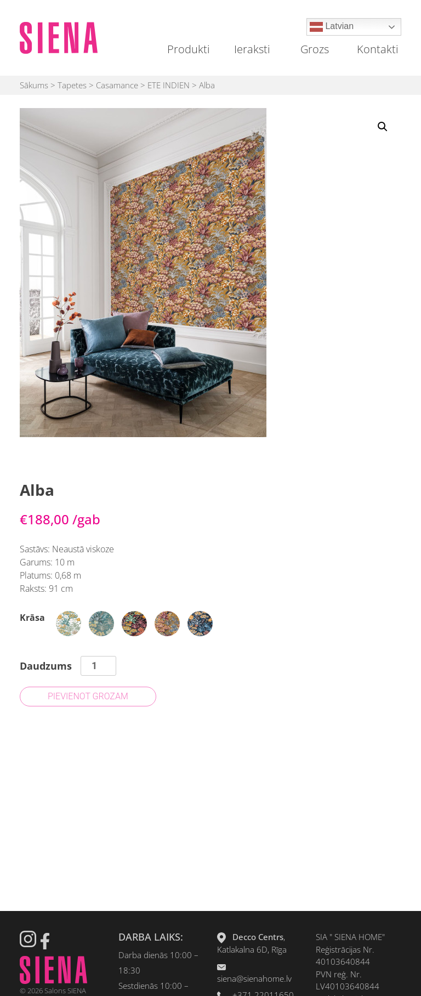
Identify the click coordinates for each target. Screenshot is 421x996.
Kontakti (378, 49)
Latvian (332, 26)
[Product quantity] (98, 666)
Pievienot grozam (88, 696)
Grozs (314, 49)
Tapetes (72, 85)
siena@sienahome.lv (254, 978)
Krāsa (32, 618)
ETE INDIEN (168, 85)
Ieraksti (252, 49)
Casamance (117, 85)
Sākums (34, 85)
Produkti (188, 49)
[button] (382, 127)
